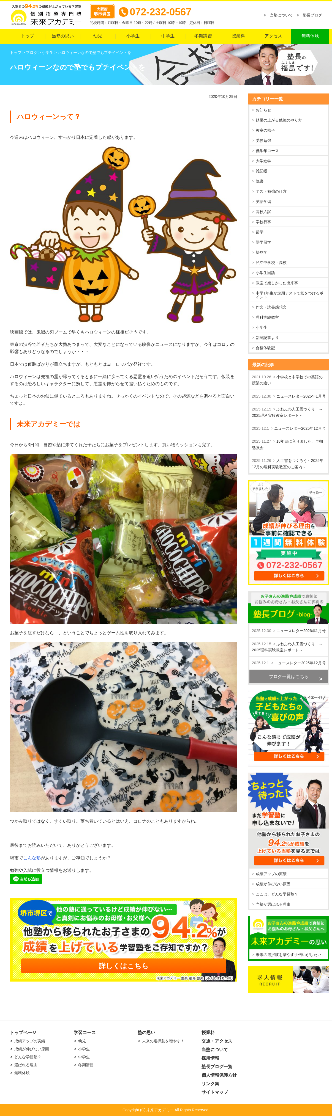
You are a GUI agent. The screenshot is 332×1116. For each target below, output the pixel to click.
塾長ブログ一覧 (217, 1066)
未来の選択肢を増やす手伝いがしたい (288, 954)
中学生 (168, 36)
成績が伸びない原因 (273, 884)
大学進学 (263, 161)
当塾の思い (63, 36)
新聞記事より (267, 337)
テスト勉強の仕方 (271, 191)
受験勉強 (263, 140)
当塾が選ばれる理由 (273, 904)
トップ (27, 36)
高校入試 (263, 212)
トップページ (23, 1032)
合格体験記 (265, 348)
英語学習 (263, 201)
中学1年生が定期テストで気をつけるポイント (289, 295)
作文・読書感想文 (271, 307)
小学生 (133, 36)
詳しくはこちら (124, 966)
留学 (259, 232)
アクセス (273, 36)
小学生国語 (265, 273)
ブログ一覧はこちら (289, 676)
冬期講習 (203, 36)
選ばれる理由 (25, 1065)
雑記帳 (261, 171)
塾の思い (146, 1032)
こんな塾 (32, 858)
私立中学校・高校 (271, 262)
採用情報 (210, 1058)
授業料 (238, 36)
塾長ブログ (312, 15)
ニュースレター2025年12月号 (300, 428)
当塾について (281, 15)
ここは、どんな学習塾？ (277, 894)
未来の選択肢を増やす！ (163, 1041)
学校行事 (263, 222)
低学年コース (267, 150)
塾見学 (261, 252)
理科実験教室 (267, 317)
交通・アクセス (217, 1041)
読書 (259, 181)
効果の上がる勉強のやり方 (279, 120)
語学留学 (263, 242)
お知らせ (263, 110)
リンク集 (210, 1083)
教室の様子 (265, 130)
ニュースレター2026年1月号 (301, 396)
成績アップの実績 (271, 874)
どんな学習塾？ (27, 1057)
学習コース (85, 1032)
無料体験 (310, 36)
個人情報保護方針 (219, 1075)
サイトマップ (215, 1092)
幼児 (97, 36)
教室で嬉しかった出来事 (277, 283)
